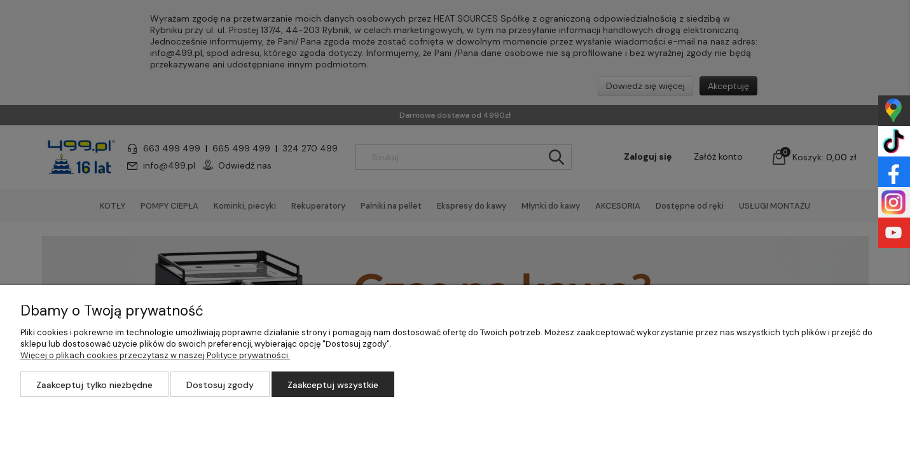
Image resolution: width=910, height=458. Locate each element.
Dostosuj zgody (220, 385)
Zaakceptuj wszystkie (332, 385)
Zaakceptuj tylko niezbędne (94, 385)
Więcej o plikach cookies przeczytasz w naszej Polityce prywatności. (155, 355)
